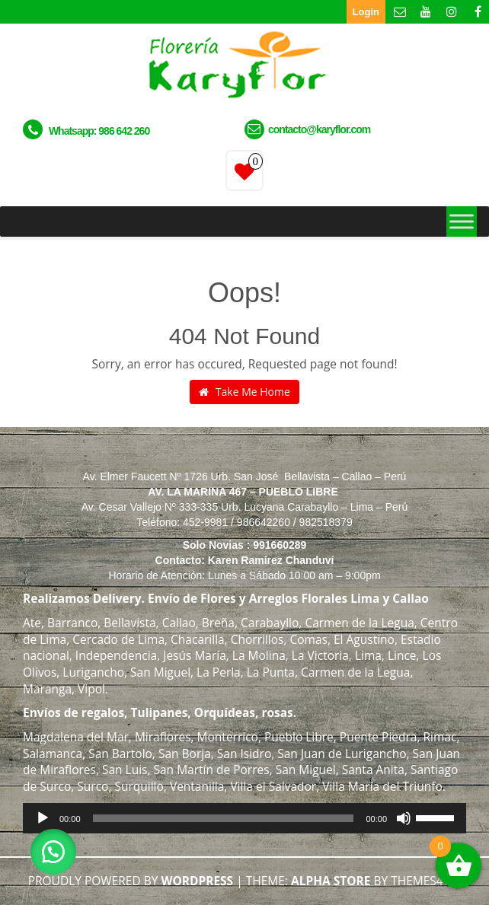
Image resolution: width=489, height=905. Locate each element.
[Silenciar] (403, 818)
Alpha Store (331, 880)
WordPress (197, 880)
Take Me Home (244, 391)
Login (366, 12)
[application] (244, 818)
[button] (53, 852)
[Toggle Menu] (461, 221)
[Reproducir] (42, 818)
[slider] (223, 818)
